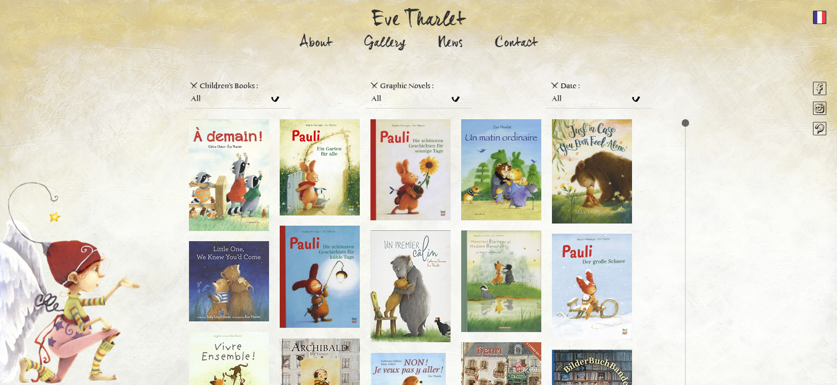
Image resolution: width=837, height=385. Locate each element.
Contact (516, 44)
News (450, 44)
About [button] (316, 44)
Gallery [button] (385, 44)
